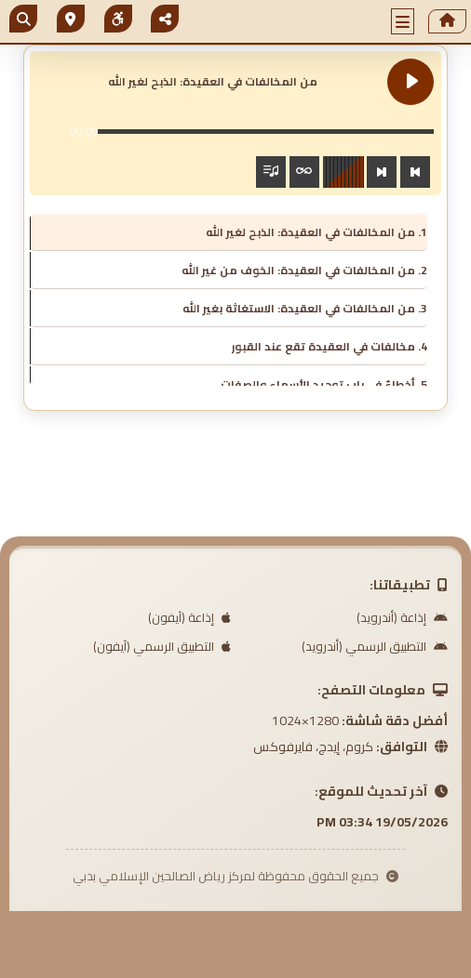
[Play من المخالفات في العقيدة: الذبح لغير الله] (410, 82)
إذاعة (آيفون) (189, 617)
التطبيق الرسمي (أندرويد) (375, 646)
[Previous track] (415, 172)
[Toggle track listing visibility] (271, 172)
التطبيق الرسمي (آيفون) (162, 646)
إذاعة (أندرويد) (402, 617)
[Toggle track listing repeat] (304, 172)
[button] (403, 21)
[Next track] (382, 172)
